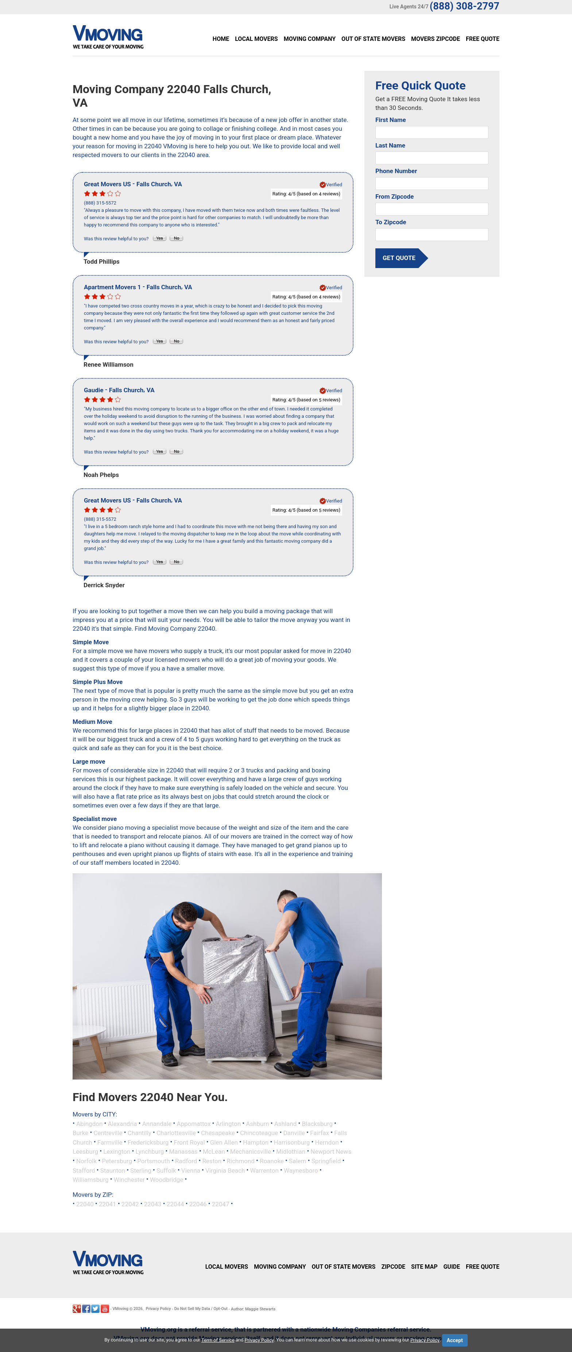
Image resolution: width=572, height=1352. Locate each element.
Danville (294, 1133)
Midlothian (290, 1151)
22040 (85, 1203)
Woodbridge (166, 1179)
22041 (107, 1203)
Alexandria (122, 1123)
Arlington (228, 1123)
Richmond (240, 1161)
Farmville (110, 1142)
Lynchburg (150, 1151)
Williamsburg (91, 1179)
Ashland (285, 1123)
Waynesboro (301, 1170)
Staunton (112, 1170)
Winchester (129, 1179)
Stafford (84, 1170)
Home (221, 38)
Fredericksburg (148, 1142)
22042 (130, 1203)
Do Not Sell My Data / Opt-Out (201, 1308)
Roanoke (272, 1161)
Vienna (190, 1170)
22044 (175, 1203)
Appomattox (193, 1123)
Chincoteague (259, 1133)
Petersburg (117, 1161)
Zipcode (393, 1266)
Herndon (327, 1142)
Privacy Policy (158, 1308)
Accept (455, 1340)
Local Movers (256, 38)
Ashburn (257, 1123)
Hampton (255, 1142)
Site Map (424, 1266)
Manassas (183, 1151)
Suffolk (166, 1170)
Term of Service (218, 1340)
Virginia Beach (225, 1170)
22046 (198, 1203)
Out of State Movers (373, 38)
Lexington (116, 1151)
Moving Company (310, 38)
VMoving (120, 1308)
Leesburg (85, 1151)
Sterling (140, 1170)
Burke (80, 1133)
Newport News (330, 1151)
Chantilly (139, 1133)
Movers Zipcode (435, 38)
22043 (153, 1203)
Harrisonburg (292, 1142)
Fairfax (319, 1133)
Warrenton (264, 1170)
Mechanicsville (250, 1151)
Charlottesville (176, 1133)
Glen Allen (224, 1142)
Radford (186, 1161)
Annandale (156, 1123)
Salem (297, 1161)
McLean (214, 1151)
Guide (451, 1266)
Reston (211, 1161)
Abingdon (89, 1123)
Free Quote (482, 38)
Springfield (326, 1161)
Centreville (107, 1133)
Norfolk (86, 1161)
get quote (399, 257)
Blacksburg (317, 1123)
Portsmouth (153, 1161)
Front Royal (189, 1142)
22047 (220, 1203)
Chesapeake (218, 1133)
